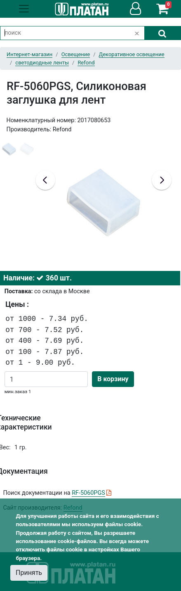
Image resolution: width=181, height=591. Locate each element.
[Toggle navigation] (23, 8)
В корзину (112, 379)
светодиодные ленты (42, 62)
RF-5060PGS (88, 492)
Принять (29, 573)
